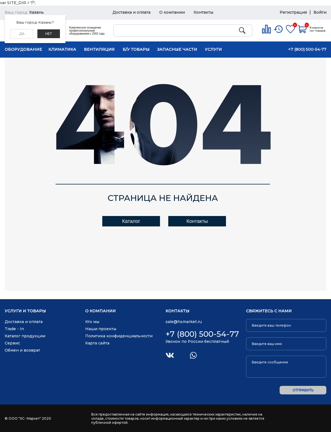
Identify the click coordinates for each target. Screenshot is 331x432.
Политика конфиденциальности (119, 335)
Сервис (12, 343)
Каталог (131, 221)
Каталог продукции (25, 335)
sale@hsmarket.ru (184, 321)
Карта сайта (97, 343)
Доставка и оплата (131, 12)
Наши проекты (100, 328)
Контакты (203, 12)
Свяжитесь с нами (269, 311)
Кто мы (92, 321)
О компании (172, 12)
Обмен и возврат (22, 350)
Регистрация (294, 12)
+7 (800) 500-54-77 (307, 49)
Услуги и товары (25, 311)
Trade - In (14, 328)
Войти (319, 12)
